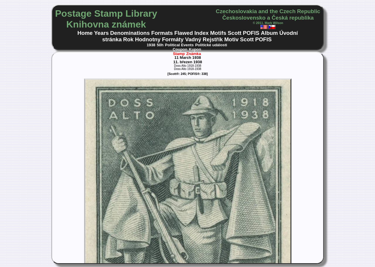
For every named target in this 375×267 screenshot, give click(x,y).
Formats (162, 33)
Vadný (193, 39)
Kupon (195, 49)
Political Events (179, 45)
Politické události (211, 45)
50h (160, 45)
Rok (128, 39)
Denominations (130, 33)
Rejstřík (213, 39)
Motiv (231, 39)
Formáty (173, 39)
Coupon (180, 49)
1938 (151, 45)
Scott (234, 33)
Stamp (179, 54)
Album (269, 33)
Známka (193, 54)
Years (101, 33)
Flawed (183, 33)
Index (201, 33)
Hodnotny (148, 39)
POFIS (251, 33)
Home (85, 33)
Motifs (218, 33)
